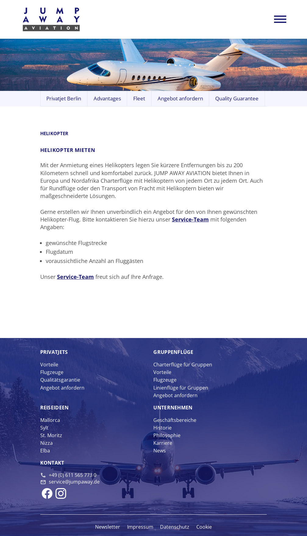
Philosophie (166, 435)
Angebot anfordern (180, 98)
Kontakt (52, 462)
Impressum (140, 526)
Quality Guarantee (237, 98)
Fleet (139, 98)
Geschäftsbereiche (174, 420)
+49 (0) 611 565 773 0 (72, 475)
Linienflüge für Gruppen (180, 387)
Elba (45, 450)
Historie (162, 427)
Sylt (44, 427)
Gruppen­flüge (173, 352)
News (159, 450)
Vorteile (49, 364)
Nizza (46, 443)
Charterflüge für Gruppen (182, 364)
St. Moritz (51, 435)
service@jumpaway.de (74, 481)
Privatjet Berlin (63, 98)
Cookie (204, 526)
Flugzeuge (51, 372)
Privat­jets (54, 352)
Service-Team (190, 219)
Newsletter (107, 526)
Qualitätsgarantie (60, 379)
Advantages (107, 98)
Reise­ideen (54, 407)
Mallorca (50, 420)
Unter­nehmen (172, 407)
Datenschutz (174, 526)
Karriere (162, 443)
